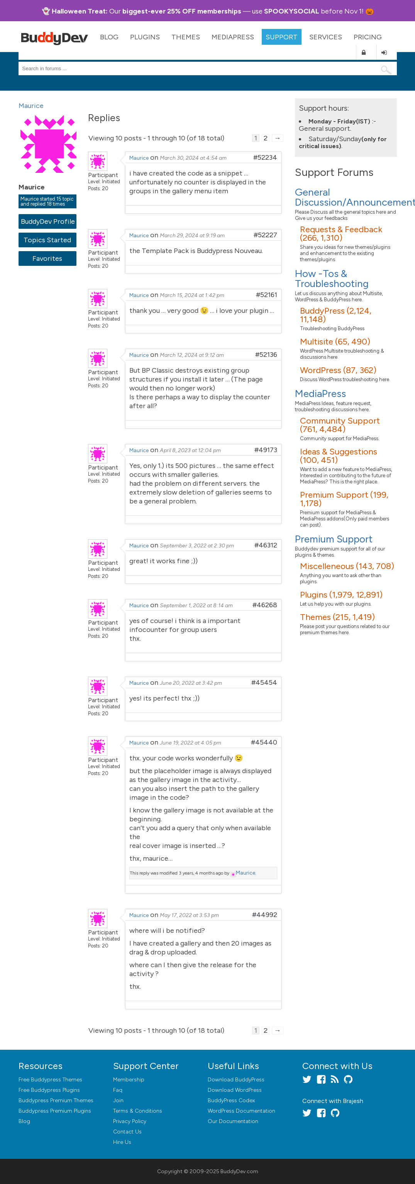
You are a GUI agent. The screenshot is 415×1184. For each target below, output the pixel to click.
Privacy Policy (129, 1121)
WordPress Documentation (241, 1111)
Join (118, 1100)
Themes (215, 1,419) (337, 617)
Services (325, 37)
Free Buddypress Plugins (49, 1090)
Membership (128, 1079)
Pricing (368, 37)
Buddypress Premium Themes (56, 1100)
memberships (219, 11)
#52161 (266, 294)
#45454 (264, 682)
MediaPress (233, 37)
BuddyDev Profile (48, 221)
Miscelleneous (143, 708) (347, 566)
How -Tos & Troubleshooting (332, 278)
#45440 (264, 742)
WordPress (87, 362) (338, 370)
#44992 (264, 914)
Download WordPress (235, 1090)
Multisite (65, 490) (335, 341)
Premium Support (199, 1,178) (344, 499)
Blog (109, 37)
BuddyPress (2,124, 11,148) (335, 315)
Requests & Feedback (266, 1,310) (341, 233)
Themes (185, 37)
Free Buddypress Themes (50, 1079)
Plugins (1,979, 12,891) (341, 594)
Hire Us (122, 1142)
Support (282, 37)
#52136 (266, 354)
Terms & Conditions (137, 1111)
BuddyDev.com (239, 1171)
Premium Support (334, 539)
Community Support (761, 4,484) (340, 424)
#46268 (264, 604)
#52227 (265, 234)
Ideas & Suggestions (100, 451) (338, 455)
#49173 (265, 449)
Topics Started (47, 240)
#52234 (265, 157)
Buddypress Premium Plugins (55, 1111)
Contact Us (127, 1131)
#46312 (265, 545)
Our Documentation (233, 1121)
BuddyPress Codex (231, 1100)
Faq (117, 1090)
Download (236, 1079)
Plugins (145, 37)
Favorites (47, 258)
